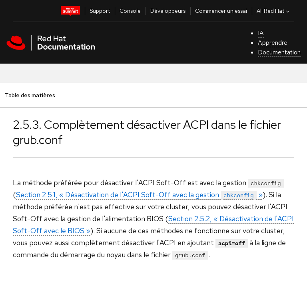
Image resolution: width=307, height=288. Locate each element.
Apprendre (272, 42)
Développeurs (167, 10)
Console (130, 10)
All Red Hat (274, 10)
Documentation (279, 52)
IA (261, 33)
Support (100, 10)
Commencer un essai (221, 10)
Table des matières (29, 95)
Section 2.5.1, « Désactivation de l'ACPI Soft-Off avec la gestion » (139, 194)
